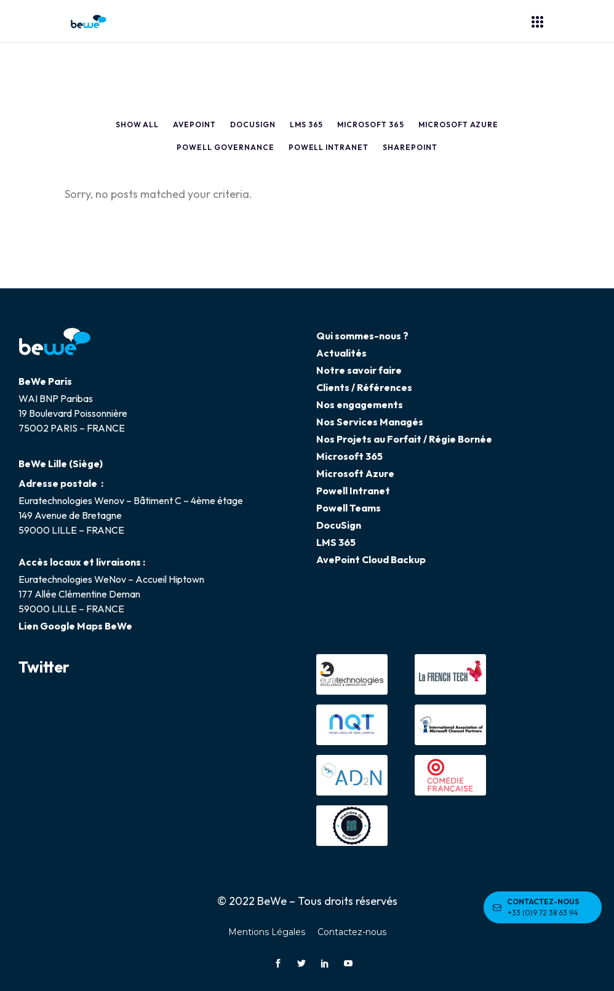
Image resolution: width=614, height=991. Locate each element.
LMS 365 (336, 542)
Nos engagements (359, 404)
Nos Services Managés (369, 422)
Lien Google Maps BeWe (75, 626)
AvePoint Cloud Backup (371, 559)
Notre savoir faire (359, 370)
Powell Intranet (353, 490)
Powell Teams (348, 508)
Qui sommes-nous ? (362, 336)
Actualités (341, 353)
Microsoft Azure (355, 473)
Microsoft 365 (349, 456)
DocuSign (338, 525)
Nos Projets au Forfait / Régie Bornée (404, 439)
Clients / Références (364, 387)
